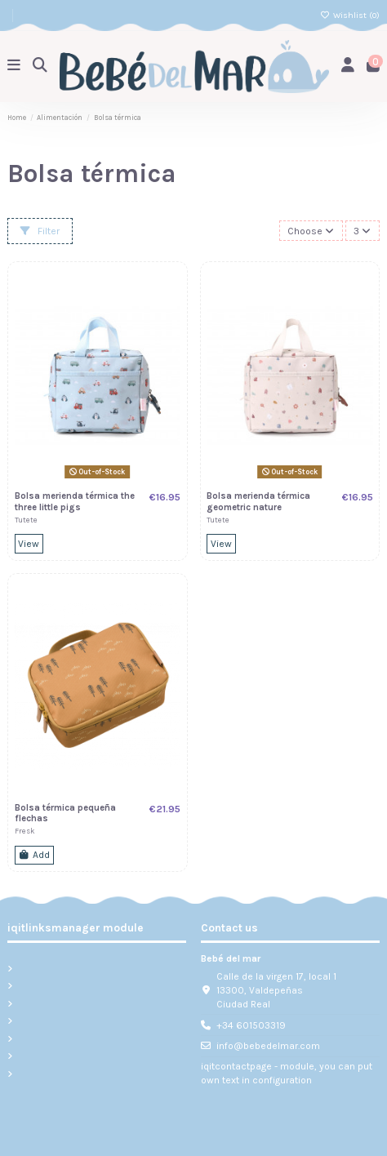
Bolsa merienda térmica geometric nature (258, 502)
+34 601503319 (251, 1025)
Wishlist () (350, 15)
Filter (40, 231)
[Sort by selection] (311, 230)
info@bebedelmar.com (268, 1046)
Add (34, 854)
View (28, 543)
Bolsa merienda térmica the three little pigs (75, 502)
